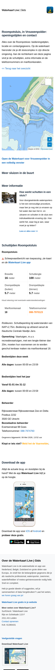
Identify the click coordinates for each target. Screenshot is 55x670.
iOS (28, 531)
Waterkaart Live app (19, 262)
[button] (48, 82)
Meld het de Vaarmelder (35, 443)
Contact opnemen (10, 621)
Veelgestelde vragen (12, 638)
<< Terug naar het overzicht (16, 68)
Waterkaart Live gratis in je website (19, 602)
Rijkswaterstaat (47, 149)
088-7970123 (36, 312)
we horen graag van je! (12, 595)
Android (37, 531)
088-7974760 (27, 431)
